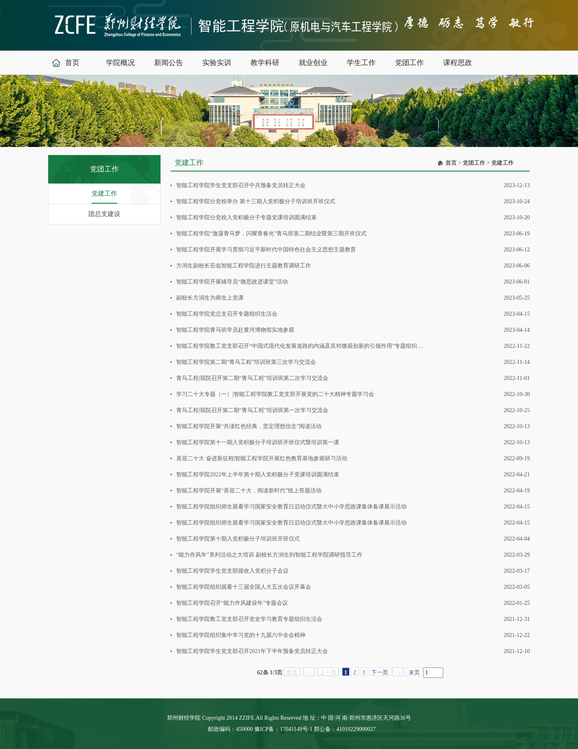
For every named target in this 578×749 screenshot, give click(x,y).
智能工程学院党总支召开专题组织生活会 (226, 314)
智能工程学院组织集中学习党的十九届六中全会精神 (240, 635)
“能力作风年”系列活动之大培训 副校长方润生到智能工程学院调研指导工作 (269, 555)
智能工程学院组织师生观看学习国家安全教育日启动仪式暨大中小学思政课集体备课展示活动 (291, 507)
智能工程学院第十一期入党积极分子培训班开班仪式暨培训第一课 (257, 442)
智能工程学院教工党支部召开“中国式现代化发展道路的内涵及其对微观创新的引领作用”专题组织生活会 (300, 346)
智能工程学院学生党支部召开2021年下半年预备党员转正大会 (252, 651)
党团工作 (474, 163)
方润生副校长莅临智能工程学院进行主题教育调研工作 (243, 266)
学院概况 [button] (120, 63)
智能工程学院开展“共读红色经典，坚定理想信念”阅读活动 (249, 426)
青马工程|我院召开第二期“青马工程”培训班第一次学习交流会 (252, 410)
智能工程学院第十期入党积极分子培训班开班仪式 (238, 539)
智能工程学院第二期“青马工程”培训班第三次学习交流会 (246, 362)
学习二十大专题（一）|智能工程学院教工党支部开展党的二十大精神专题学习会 (275, 394)
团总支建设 (104, 213)
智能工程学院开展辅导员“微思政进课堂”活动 (232, 282)
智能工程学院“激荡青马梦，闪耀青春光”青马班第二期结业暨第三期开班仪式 (271, 234)
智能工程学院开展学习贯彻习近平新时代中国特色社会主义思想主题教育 (266, 250)
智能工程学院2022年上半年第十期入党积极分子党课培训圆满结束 (257, 474)
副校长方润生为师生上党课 (210, 298)
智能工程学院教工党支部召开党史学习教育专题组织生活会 (249, 619)
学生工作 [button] (361, 63)
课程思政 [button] (457, 63)
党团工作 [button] (409, 63)
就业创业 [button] (313, 63)
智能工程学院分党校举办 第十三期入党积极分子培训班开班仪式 (255, 201)
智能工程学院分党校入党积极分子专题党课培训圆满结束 (246, 217)
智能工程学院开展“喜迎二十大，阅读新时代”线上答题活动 (249, 491)
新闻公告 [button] (168, 63)
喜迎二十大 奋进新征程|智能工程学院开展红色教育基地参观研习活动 (261, 458)
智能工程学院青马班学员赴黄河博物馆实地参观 (235, 330)
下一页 (379, 672)
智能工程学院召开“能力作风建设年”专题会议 (232, 603)
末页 (414, 672)
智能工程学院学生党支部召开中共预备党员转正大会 (240, 185)
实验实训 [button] (216, 63)
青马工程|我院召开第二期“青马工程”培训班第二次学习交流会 (252, 378)
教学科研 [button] (264, 63)
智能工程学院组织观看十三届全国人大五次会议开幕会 (243, 587)
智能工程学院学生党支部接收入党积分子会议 (232, 571)
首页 (451, 163)
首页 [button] (72, 63)
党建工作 (104, 193)
